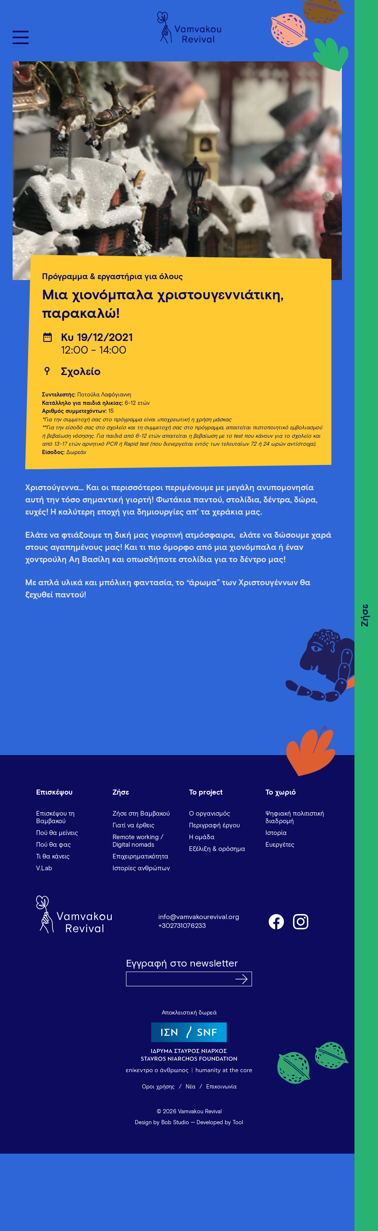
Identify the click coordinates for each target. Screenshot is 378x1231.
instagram (301, 921)
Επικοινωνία (221, 1087)
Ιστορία (276, 833)
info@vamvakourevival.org (198, 917)
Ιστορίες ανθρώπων (141, 868)
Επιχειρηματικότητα (140, 856)
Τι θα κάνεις (53, 856)
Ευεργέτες (279, 845)
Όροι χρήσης (158, 1087)
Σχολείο (81, 372)
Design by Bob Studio (162, 1122)
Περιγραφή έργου (214, 825)
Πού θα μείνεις (57, 833)
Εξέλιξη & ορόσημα (217, 849)
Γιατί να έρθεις (134, 825)
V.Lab (44, 868)
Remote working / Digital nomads (138, 841)
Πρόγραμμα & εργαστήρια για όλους (112, 277)
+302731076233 (182, 925)
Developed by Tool (220, 1122)
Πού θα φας (53, 845)
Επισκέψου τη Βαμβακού (55, 817)
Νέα (190, 1087)
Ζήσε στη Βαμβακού (141, 814)
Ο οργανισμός (209, 814)
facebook (275, 921)
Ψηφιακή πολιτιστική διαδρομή (294, 817)
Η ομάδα (202, 837)
